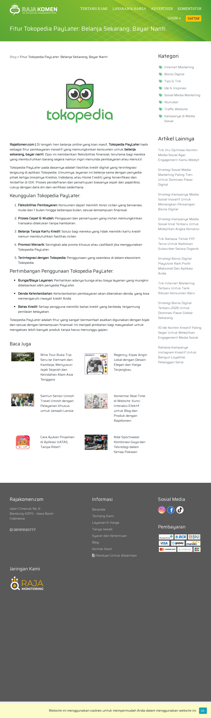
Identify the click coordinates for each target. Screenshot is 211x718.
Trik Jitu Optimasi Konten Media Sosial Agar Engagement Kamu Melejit (178, 154)
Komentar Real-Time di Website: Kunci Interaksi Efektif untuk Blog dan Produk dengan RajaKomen (129, 408)
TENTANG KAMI (94, 8)
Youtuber (171, 102)
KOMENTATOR (189, 8)
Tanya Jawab (102, 529)
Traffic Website (176, 109)
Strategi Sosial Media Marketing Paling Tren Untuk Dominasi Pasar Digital (175, 177)
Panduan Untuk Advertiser (116, 555)
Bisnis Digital (174, 74)
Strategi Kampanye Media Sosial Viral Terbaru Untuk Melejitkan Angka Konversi (178, 224)
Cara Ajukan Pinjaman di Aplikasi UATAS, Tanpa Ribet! (57, 441)
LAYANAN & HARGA (129, 8)
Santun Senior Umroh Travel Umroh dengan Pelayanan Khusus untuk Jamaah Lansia (57, 403)
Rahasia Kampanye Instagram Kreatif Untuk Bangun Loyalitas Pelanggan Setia (177, 355)
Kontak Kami (102, 548)
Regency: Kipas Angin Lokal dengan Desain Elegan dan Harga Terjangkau (130, 362)
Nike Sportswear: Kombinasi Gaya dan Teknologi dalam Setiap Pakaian (129, 444)
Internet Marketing (179, 67)
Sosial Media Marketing (182, 95)
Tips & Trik (172, 81)
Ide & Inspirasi (175, 88)
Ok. (203, 710)
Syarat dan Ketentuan (109, 535)
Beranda (98, 509)
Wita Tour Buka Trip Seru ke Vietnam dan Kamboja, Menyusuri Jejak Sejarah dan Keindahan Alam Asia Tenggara (56, 367)
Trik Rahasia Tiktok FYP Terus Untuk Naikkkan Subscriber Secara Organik (178, 243)
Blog (13, 56)
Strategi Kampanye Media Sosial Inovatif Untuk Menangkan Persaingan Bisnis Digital (178, 202)
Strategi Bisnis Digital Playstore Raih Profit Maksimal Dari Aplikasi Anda (175, 266)
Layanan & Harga (105, 522)
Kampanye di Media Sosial (179, 119)
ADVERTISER (162, 8)
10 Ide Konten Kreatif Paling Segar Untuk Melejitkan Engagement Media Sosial (179, 332)
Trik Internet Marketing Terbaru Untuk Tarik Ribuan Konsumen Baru (176, 288)
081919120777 (23, 529)
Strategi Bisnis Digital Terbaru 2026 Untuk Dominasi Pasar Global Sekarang (175, 310)
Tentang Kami (103, 516)
